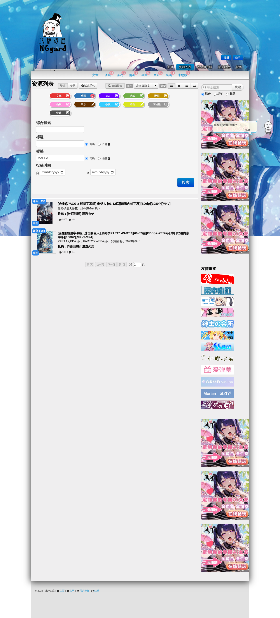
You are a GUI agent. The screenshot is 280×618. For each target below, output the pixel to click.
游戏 (121, 74)
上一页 (100, 264)
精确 (90, 144)
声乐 (158, 74)
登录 (237, 57)
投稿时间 (43, 165)
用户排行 (83, 590)
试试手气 (88, 85)
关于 (70, 590)
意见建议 (224, 67)
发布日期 (143, 85)
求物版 (184, 74)
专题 (72, 85)
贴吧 (95, 590)
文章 (95, 75)
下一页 (111, 264)
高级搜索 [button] (115, 85)
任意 (104, 144)
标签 (40, 151)
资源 (62, 85)
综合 (206, 94)
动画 (109, 74)
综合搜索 (43, 123)
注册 (226, 57)
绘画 (170, 74)
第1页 (90, 264)
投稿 (239, 67)
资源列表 (185, 67)
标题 (40, 137)
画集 (145, 74)
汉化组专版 (204, 67)
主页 (170, 67)
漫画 (133, 74)
